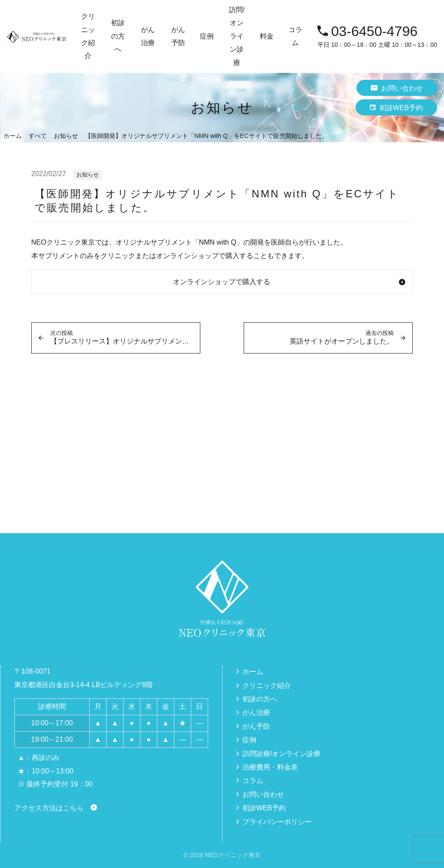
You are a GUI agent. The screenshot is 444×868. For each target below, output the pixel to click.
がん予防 (256, 726)
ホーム (252, 671)
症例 (207, 36)
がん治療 (256, 712)
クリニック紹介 (266, 685)
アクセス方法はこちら (49, 808)
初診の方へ (118, 36)
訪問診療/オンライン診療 (281, 753)
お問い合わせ (397, 88)
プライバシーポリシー (277, 821)
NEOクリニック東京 (232, 855)
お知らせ (87, 174)
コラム (295, 36)
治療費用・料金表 (270, 767)
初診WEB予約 (396, 107)
